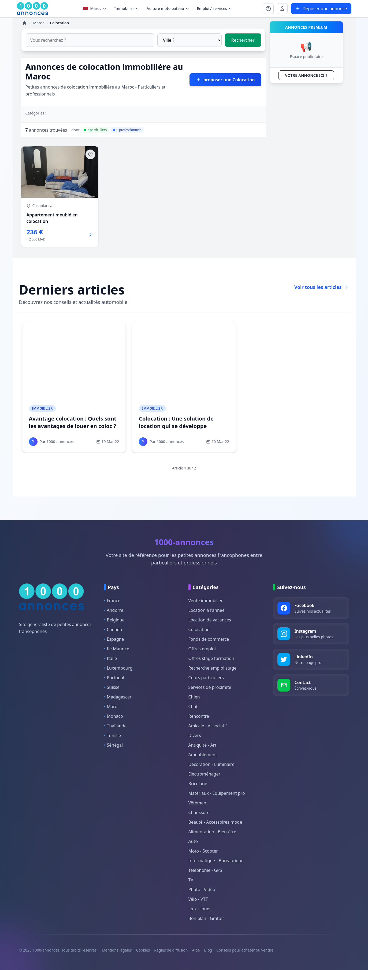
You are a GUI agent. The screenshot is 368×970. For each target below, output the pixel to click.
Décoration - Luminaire (211, 764)
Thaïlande (115, 726)
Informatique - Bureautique (216, 861)
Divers (194, 735)
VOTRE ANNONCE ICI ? (306, 75)
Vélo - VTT (198, 899)
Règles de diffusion (171, 950)
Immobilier (42, 408)
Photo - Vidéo (201, 889)
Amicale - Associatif (207, 726)
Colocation (199, 629)
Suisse (112, 687)
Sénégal (113, 745)
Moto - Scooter (203, 851)
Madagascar (118, 697)
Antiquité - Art (202, 745)
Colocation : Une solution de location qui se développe (176, 422)
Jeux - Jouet (199, 909)
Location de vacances (209, 620)
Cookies (143, 950)
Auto (193, 841)
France (112, 601)
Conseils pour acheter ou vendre (244, 950)
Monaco (113, 716)
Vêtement (198, 803)
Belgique (114, 620)
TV (191, 880)
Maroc (95, 8)
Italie (110, 658)
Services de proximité (209, 687)
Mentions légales (117, 950)
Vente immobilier (205, 601)
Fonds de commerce (208, 639)
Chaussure (199, 812)
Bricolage (197, 783)
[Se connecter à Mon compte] (268, 8)
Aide (196, 950)
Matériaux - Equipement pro (216, 793)
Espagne (114, 639)
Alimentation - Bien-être (212, 832)
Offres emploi (202, 649)
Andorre (114, 610)
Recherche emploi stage (212, 668)
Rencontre (198, 716)
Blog (208, 950)
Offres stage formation (211, 658)
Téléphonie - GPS (205, 870)
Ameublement (202, 755)
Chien (194, 697)
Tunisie (112, 735)
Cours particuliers (206, 678)
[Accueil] (24, 23)
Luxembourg (118, 668)
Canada (113, 629)
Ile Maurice (116, 649)
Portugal (114, 678)
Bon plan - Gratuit (206, 918)
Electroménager (204, 774)
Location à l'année (206, 610)
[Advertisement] (306, 167)
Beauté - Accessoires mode (215, 822)
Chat (193, 706)
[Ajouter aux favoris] (90, 154)
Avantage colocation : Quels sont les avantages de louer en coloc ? (73, 422)
